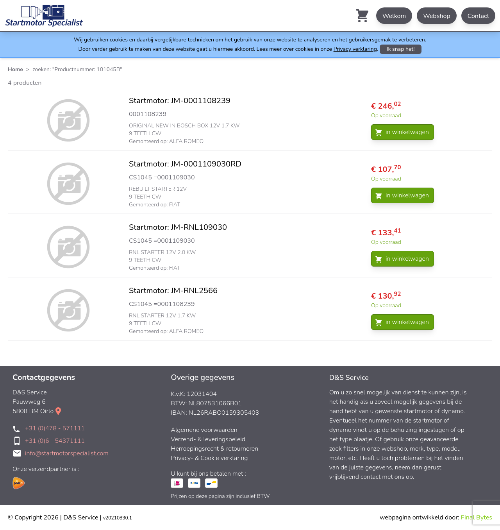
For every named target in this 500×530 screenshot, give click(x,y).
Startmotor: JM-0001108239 (179, 100)
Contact (478, 16)
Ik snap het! (401, 49)
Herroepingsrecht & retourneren (214, 448)
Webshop (436, 16)
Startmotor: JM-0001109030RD (185, 164)
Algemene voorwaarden (204, 430)
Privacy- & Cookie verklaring (209, 458)
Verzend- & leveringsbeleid (208, 439)
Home (15, 69)
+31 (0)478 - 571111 (55, 428)
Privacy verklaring (355, 49)
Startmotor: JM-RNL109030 (178, 227)
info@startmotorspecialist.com (67, 453)
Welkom (394, 16)
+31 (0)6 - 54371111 (55, 441)
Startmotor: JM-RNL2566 (173, 290)
